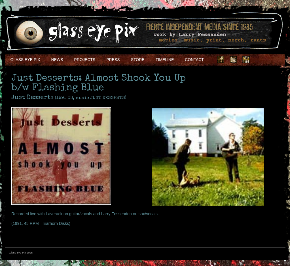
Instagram (259, 59)
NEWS (57, 59)
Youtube (246, 59)
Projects (85, 59)
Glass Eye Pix (25, 59)
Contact (194, 59)
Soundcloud (271, 59)
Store (138, 59)
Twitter (233, 59)
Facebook (220, 59)
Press (113, 59)
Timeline (165, 59)
